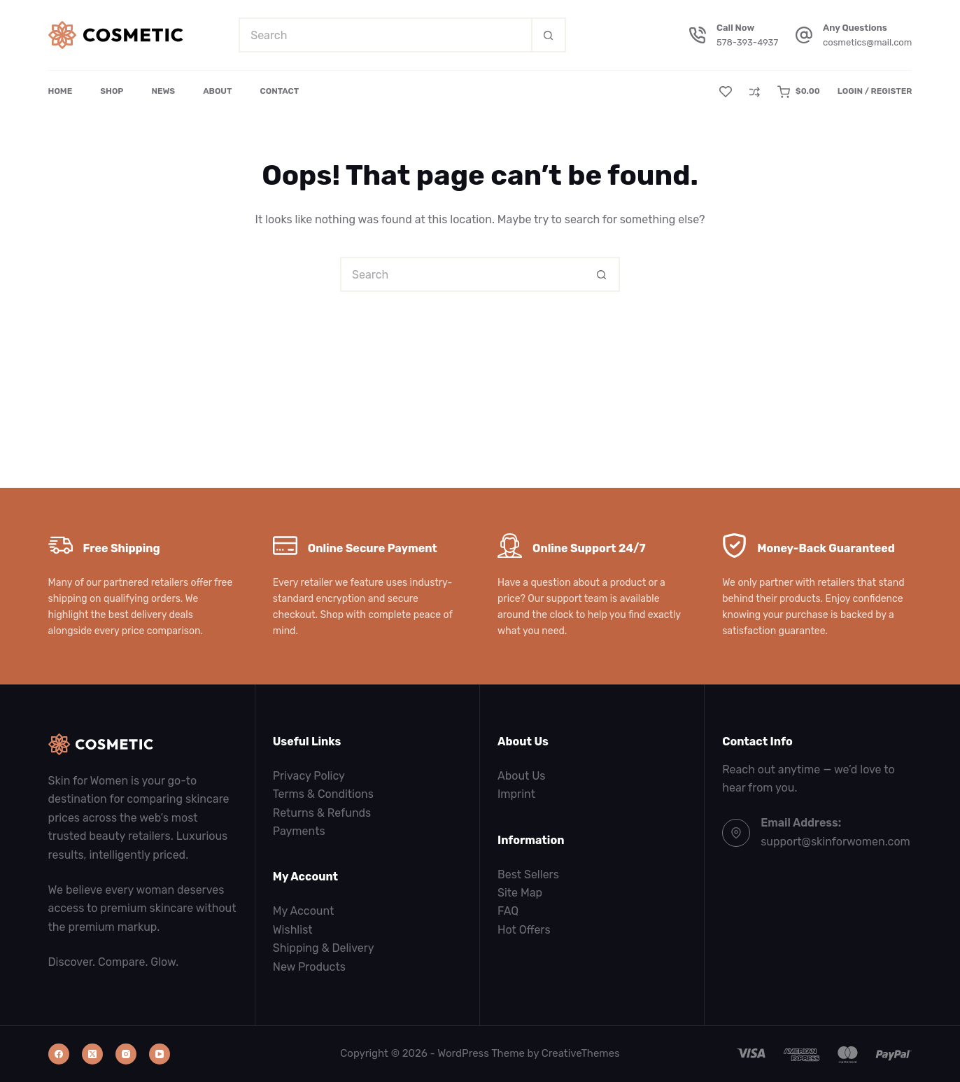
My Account (303, 911)
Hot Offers (524, 929)
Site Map (519, 892)
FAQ (507, 911)
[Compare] (754, 92)
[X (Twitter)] (92, 1054)
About (217, 91)
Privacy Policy (309, 775)
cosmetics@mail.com (867, 42)
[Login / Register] (875, 92)
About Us (521, 775)
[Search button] (548, 34)
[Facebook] (58, 1054)
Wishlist (293, 929)
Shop (111, 91)
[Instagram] (125, 1054)
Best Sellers (528, 874)
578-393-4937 (747, 42)
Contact (279, 91)
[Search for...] (384, 34)
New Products (309, 967)
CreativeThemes (581, 1053)
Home (60, 91)
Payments (299, 831)
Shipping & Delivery (323, 948)
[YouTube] (159, 1054)
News (163, 91)
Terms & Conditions (323, 794)
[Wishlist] (725, 91)
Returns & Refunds (322, 813)
